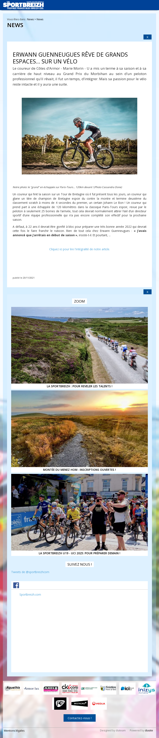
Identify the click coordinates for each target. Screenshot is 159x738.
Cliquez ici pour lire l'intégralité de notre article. (79, 249)
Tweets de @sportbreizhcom (30, 572)
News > (32, 19)
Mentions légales (14, 730)
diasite (149, 730)
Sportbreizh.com (30, 594)
